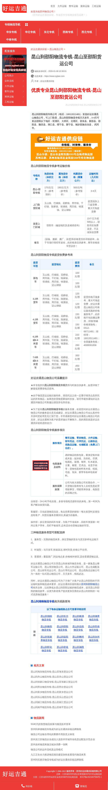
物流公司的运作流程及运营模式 (47, 749)
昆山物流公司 (56, 49)
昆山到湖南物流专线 (42, 601)
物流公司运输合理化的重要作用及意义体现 (52, 734)
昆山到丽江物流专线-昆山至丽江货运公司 (52, 702)
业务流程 (9, 80)
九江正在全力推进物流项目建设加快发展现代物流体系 (58, 754)
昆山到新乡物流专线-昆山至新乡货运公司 (52, 692)
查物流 (81, 786)
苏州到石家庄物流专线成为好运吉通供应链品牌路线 (57, 759)
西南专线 (68, 32)
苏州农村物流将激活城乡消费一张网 (49, 744)
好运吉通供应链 (39, 49)
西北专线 (86, 32)
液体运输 (85, 6)
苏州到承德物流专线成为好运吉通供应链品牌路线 (56, 729)
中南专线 (11, 39)
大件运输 (62, 6)
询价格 (26, 786)
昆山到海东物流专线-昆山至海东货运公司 (52, 671)
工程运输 (96, 6)
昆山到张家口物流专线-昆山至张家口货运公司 (54, 682)
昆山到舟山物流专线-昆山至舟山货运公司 (52, 676)
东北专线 (49, 32)
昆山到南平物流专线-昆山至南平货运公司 (52, 707)
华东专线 (11, 32)
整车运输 (73, 6)
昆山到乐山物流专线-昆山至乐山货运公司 (52, 697)
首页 (53, 6)
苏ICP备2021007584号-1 (91, 777)
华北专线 (30, 32)
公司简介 (9, 75)
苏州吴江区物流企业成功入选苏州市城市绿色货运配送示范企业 (63, 739)
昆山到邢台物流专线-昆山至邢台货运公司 (52, 687)
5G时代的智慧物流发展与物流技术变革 (51, 724)
